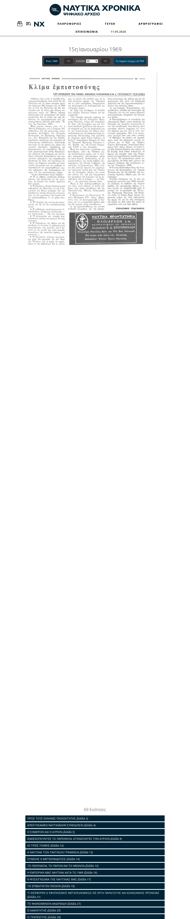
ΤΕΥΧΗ (110, 24)
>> (105, 61)
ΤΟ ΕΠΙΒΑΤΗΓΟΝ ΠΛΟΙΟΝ (51, 886)
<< (68, 61)
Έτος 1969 (51, 61)
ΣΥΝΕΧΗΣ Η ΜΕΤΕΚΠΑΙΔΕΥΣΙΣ (53, 859)
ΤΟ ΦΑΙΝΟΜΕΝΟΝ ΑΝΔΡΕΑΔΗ (54, 903)
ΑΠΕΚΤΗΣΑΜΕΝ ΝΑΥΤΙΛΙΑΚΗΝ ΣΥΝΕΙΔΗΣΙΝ (61, 825)
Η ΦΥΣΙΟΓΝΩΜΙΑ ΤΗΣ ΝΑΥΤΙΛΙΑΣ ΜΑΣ (59, 879)
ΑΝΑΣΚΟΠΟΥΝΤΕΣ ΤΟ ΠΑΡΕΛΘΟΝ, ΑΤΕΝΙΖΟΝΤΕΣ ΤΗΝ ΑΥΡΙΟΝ (74, 839)
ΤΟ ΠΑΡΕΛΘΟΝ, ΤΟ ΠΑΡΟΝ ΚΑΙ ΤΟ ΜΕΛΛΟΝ (62, 866)
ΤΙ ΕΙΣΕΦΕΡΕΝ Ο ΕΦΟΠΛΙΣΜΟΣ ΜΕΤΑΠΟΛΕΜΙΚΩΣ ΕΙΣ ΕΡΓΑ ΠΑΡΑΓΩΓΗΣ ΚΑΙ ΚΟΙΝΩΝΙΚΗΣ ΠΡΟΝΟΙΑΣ (93, 895)
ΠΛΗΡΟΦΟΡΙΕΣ (69, 24)
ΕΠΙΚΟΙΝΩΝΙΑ (87, 31)
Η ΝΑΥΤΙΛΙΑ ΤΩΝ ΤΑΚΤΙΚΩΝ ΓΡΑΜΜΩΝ (60, 852)
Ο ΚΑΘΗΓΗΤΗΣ (44, 910)
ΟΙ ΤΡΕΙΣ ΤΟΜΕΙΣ (45, 845)
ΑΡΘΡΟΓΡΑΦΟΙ (151, 24)
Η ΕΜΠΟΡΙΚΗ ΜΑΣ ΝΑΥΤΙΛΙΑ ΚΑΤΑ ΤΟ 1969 (62, 872)
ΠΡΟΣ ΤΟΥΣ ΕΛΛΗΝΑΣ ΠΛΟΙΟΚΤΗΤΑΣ (57, 818)
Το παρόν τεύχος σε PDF (130, 61)
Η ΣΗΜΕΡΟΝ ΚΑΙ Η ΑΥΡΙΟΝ (51, 832)
